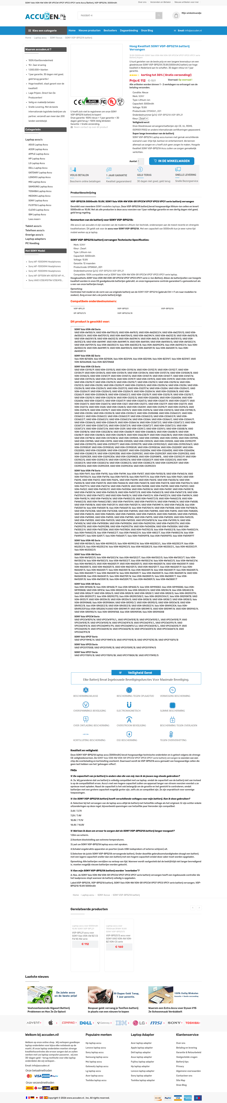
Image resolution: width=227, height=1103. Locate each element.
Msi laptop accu (94, 1061)
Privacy (180, 1066)
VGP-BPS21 (123, 308)
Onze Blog (147, 30)
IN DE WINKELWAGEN (172, 161)
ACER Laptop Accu (38, 149)
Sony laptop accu (95, 1052)
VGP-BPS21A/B (124, 313)
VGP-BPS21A (164, 115)
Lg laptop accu (93, 1071)
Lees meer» (34, 219)
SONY (141, 96)
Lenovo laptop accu (96, 1047)
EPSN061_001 (154, 111)
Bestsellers (110, 30)
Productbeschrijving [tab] (83, 192)
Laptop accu (40, 37)
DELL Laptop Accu (37, 168)
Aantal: (133, 161)
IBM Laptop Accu (37, 214)
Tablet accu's (33, 226)
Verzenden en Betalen (160, 2)
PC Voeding (32, 243)
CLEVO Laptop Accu (38, 210)
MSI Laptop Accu (37, 182)
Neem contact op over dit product (89, 127)
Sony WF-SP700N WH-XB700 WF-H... (46, 275)
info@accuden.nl (193, 30)
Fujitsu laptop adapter (142, 1061)
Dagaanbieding (129, 30)
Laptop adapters (35, 238)
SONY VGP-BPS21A (148, 292)
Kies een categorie (42, 30)
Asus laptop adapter (141, 1057)
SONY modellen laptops (108, 206)
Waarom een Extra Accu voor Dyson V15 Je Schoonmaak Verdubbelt (172, 1010)
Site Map (180, 1080)
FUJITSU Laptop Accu (39, 205)
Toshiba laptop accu (96, 1080)
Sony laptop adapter (141, 1075)
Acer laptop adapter (141, 1043)
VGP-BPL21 (177, 115)
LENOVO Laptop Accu (39, 177)
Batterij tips (182, 1061)
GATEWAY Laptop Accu (40, 172)
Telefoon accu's (34, 230)
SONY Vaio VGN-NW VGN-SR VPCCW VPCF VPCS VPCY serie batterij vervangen (137, 758)
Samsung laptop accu (97, 1057)
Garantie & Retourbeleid (188, 1052)
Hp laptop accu (93, 1043)
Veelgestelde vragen (186, 1057)
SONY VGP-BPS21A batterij (78, 37)
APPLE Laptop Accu (38, 154)
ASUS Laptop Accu (38, 144)
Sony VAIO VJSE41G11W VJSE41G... (45, 280)
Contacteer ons (184, 1075)
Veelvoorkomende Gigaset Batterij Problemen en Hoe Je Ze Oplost (49, 1010)
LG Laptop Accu (36, 163)
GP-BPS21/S (80, 313)
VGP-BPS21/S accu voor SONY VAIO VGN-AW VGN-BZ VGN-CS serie (119, 938)
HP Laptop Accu (36, 158)
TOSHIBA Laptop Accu (39, 191)
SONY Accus (55, 37)
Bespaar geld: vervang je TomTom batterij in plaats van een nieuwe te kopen (113, 1010)
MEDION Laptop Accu (39, 196)
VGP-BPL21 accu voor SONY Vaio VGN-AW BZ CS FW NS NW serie (85, 935)
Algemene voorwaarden (188, 1071)
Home (72, 30)
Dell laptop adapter (141, 1052)
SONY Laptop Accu (38, 200)
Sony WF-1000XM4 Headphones (44, 261)
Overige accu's (34, 234)
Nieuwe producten (89, 30)
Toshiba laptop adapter (143, 1080)
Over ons (142, 2)
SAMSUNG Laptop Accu (40, 186)
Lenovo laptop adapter (142, 1071)
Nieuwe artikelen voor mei (187, 2)
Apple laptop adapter (142, 1047)
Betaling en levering (186, 1047)
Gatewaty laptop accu (97, 1066)
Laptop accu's (34, 139)
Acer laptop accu (94, 1075)
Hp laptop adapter (140, 1066)
